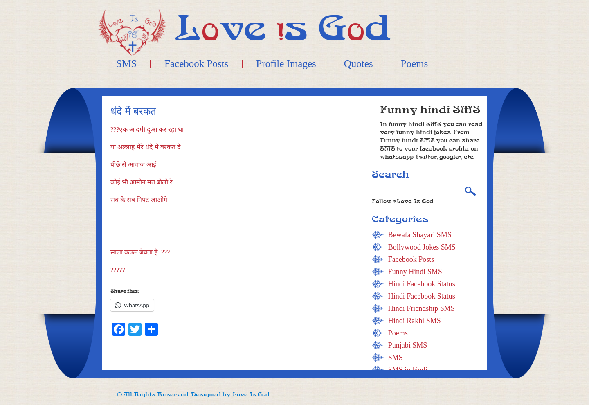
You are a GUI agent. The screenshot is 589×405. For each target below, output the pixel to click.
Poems (414, 64)
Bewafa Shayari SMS (420, 235)
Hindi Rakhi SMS (414, 321)
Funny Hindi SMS (415, 272)
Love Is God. (251, 395)
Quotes (358, 64)
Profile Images (286, 64)
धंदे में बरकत (133, 111)
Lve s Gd (283, 28)
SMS (126, 64)
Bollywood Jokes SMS (422, 247)
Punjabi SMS (407, 345)
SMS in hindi (407, 370)
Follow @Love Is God (403, 201)
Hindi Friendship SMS (421, 308)
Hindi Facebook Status (421, 284)
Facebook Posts (196, 64)
